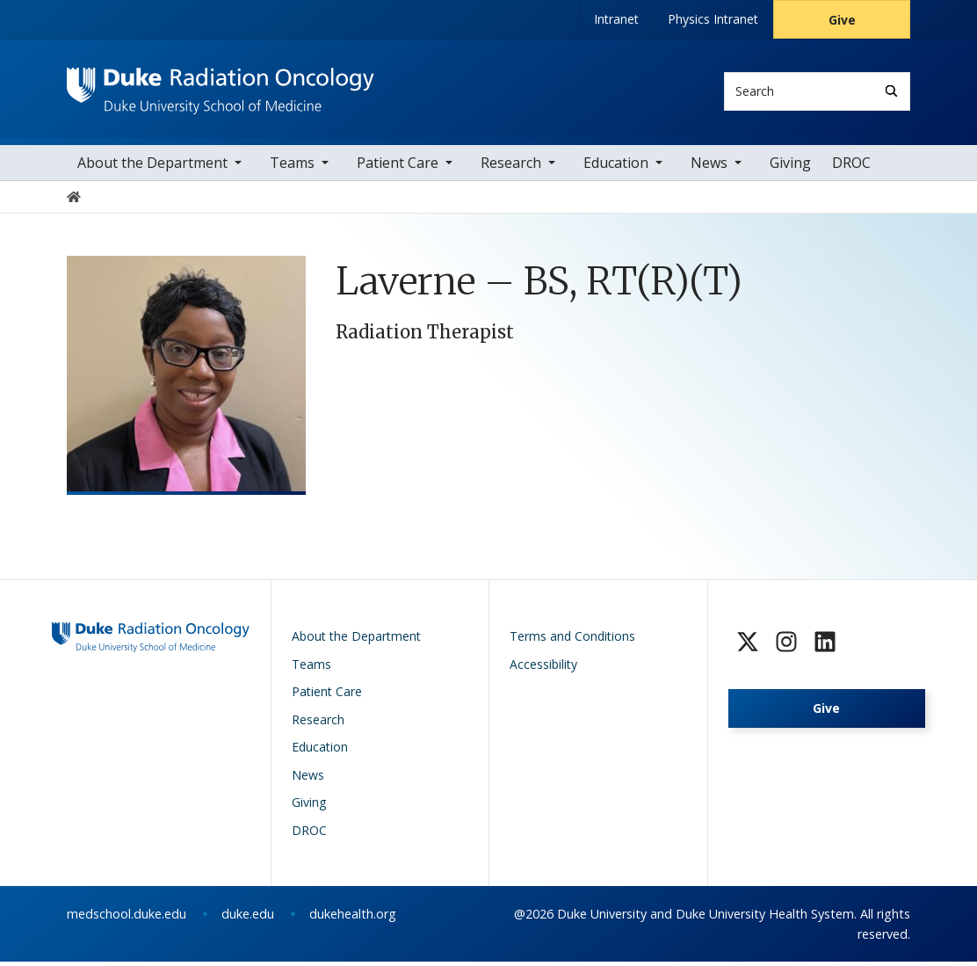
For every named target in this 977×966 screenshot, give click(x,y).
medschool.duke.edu (126, 918)
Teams (292, 167)
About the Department (152, 167)
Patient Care (397, 167)
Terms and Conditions (572, 640)
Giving (790, 167)
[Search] (891, 91)
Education (615, 167)
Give (842, 19)
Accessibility (543, 667)
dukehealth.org (352, 918)
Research (511, 167)
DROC (851, 167)
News (709, 167)
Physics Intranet (713, 19)
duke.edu (247, 918)
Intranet (616, 19)
